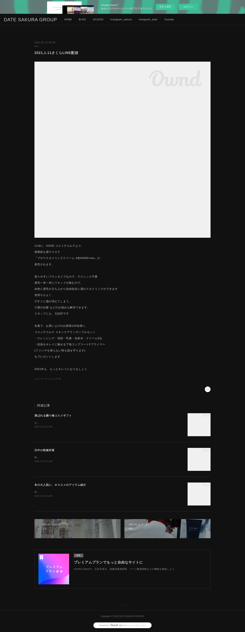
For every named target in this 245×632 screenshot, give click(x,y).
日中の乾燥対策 (44, 450)
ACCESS (98, 19)
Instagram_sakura (121, 19)
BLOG (82, 19)
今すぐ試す (165, 6)
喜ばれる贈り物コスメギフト (53, 415)
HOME (68, 19)
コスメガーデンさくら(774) (47, 379)
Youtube (169, 19)
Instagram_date (148, 19)
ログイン (188, 6)
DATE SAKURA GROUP (30, 19)
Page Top (122, 606)
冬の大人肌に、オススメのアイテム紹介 (60, 484)
